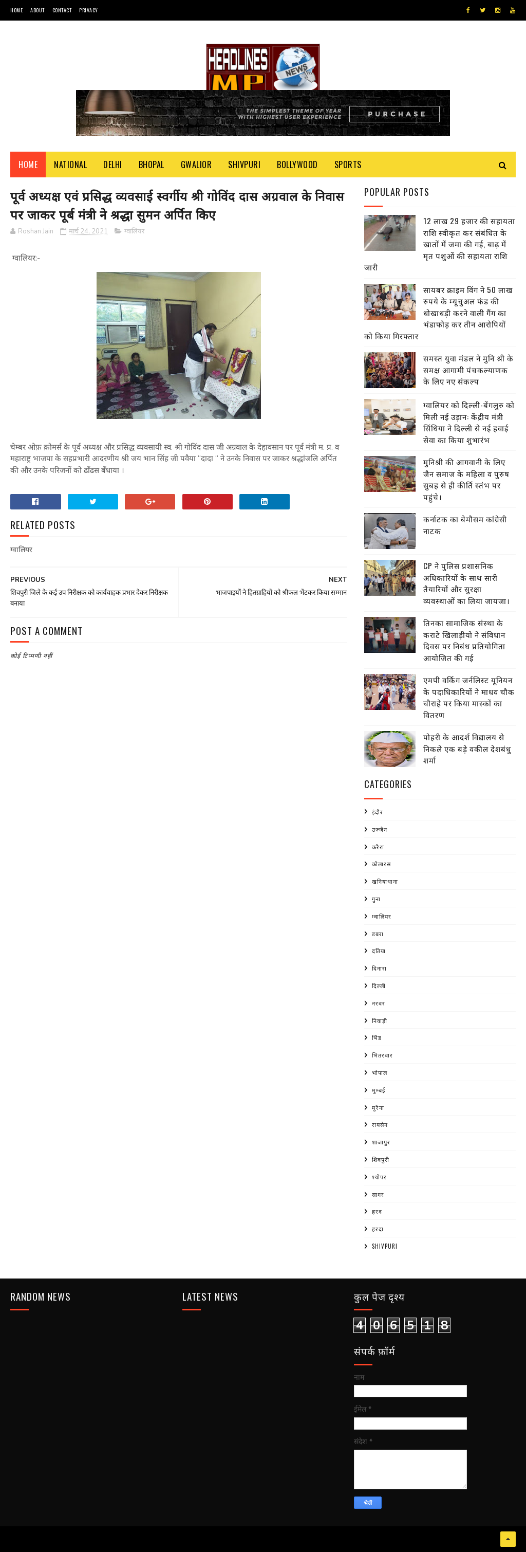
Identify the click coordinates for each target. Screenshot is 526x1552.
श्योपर (379, 1177)
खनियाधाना (385, 881)
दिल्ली (379, 985)
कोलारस (381, 864)
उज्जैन (379, 829)
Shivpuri (244, 164)
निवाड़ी (379, 1020)
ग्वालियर (134, 231)
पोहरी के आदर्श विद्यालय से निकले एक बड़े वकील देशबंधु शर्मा (467, 748)
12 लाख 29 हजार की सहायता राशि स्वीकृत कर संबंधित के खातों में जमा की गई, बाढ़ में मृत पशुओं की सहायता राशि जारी (439, 243)
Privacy (88, 10)
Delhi (112, 164)
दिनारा (379, 968)
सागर (378, 1194)
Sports (348, 164)
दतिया (379, 950)
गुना (376, 898)
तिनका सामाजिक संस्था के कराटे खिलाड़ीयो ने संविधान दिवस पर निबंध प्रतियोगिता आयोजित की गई (464, 640)
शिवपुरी (380, 1159)
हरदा (378, 1229)
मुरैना (378, 1107)
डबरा (378, 933)
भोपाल (379, 1072)
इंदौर (377, 812)
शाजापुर (381, 1142)
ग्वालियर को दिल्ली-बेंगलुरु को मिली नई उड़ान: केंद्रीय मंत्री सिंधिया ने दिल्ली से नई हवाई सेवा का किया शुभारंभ (469, 422)
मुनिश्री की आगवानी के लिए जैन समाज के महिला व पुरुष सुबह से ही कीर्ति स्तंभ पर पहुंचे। (466, 479)
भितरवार (382, 1055)
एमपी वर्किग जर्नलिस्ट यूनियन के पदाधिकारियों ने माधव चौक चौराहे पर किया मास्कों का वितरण (469, 697)
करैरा (378, 847)
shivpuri (385, 1246)
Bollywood (297, 164)
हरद (377, 1211)
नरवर (378, 1003)
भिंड (377, 1037)
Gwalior (196, 164)
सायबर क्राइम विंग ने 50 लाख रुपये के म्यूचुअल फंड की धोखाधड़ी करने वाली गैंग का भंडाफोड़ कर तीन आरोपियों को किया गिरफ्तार (438, 312)
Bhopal (151, 164)
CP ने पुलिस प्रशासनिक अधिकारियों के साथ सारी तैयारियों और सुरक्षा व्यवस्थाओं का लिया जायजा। (466, 583)
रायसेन (380, 1124)
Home (16, 10)
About (37, 10)
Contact (62, 10)
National (70, 164)
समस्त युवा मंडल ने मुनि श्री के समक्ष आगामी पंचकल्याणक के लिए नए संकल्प (468, 369)
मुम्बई (378, 1090)
